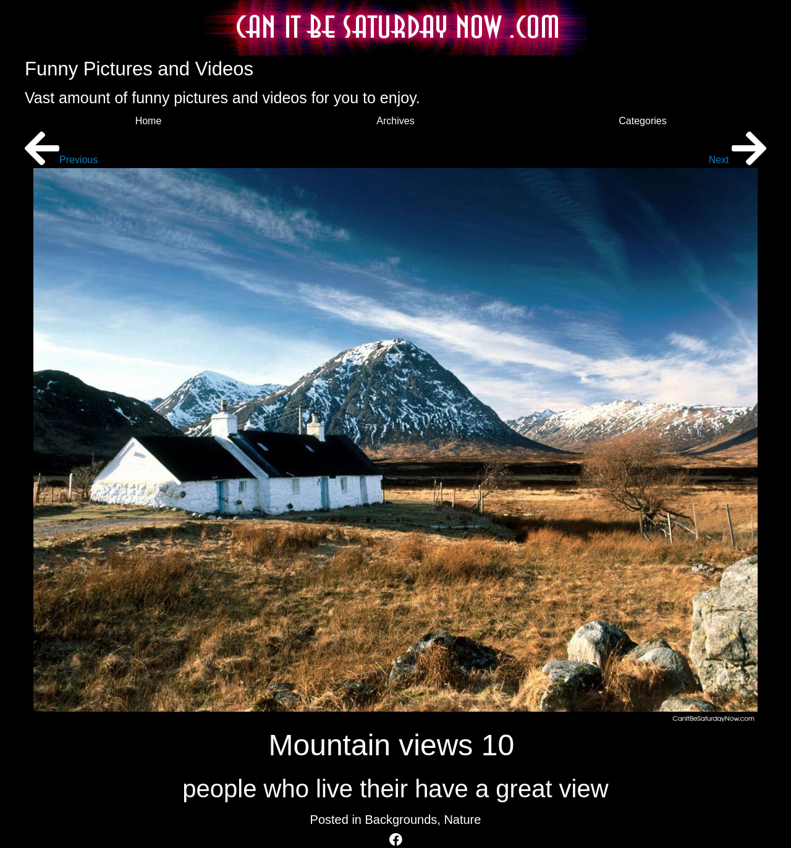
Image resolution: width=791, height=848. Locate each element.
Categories (642, 121)
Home (148, 121)
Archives (395, 121)
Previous (61, 160)
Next (737, 160)
